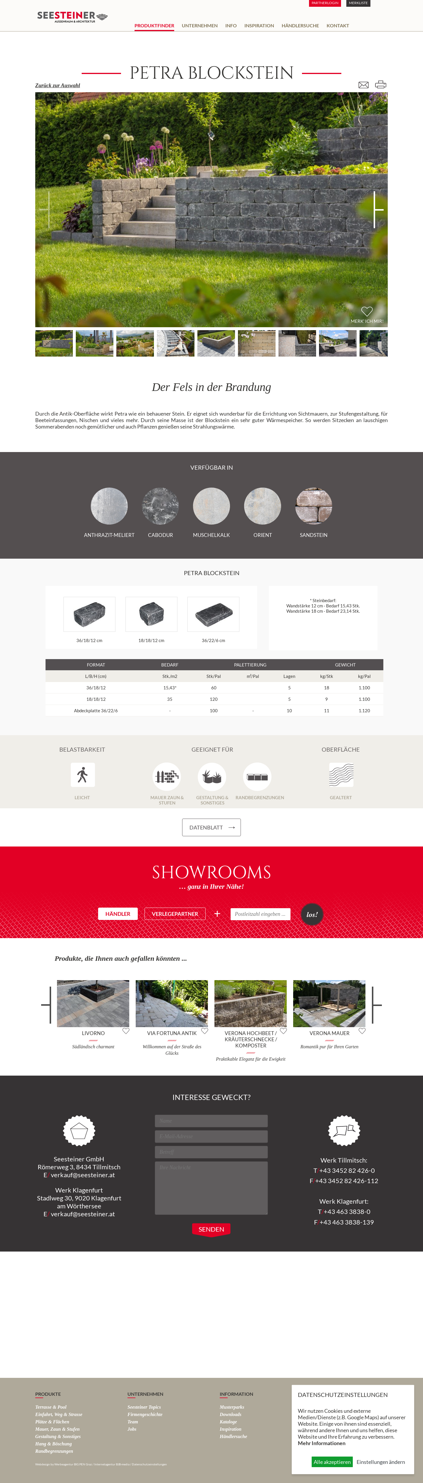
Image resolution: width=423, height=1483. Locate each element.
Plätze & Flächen (52, 1421)
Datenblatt (206, 827)
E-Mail (365, 84)
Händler (117, 914)
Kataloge (228, 1421)
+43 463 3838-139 (347, 1222)
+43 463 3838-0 (347, 1211)
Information (236, 1394)
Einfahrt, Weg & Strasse (58, 1414)
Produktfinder (154, 25)
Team (132, 1421)
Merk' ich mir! (367, 321)
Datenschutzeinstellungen (149, 1464)
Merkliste (358, 3)
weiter (374, 1009)
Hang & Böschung (53, 1443)
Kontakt (338, 25)
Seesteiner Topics (144, 1407)
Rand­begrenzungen (54, 1451)
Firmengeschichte (144, 1414)
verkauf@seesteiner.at (83, 1175)
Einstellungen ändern (381, 1462)
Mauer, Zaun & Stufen (57, 1429)
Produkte (48, 1394)
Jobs (131, 1429)
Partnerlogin (325, 3)
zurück (49, 1009)
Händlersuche (300, 25)
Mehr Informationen (321, 1443)
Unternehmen (200, 25)
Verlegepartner (175, 914)
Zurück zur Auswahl (57, 85)
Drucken (380, 84)
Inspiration (259, 25)
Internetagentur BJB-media (112, 1464)
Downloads (230, 1414)
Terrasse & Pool (50, 1407)
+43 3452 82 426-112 (346, 1181)
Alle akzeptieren (332, 1462)
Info (231, 25)
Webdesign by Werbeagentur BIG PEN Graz (63, 1464)
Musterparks (232, 1407)
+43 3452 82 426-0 (347, 1170)
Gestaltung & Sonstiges (58, 1436)
